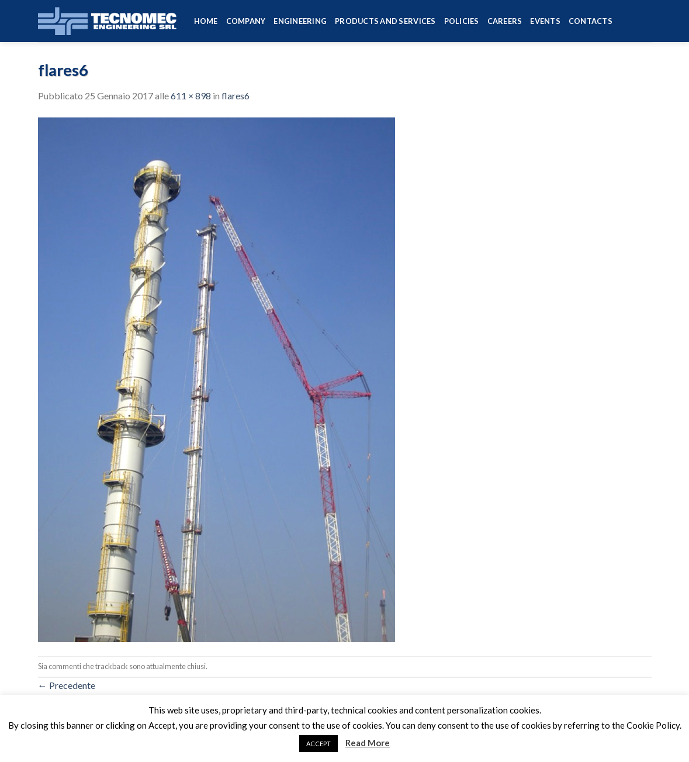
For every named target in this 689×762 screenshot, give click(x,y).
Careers (504, 21)
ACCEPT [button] (318, 743)
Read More (367, 742)
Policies (461, 21)
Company (246, 21)
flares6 (235, 95)
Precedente (66, 685)
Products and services (385, 21)
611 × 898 (191, 95)
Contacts (590, 21)
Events (545, 21)
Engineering (300, 21)
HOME (206, 21)
